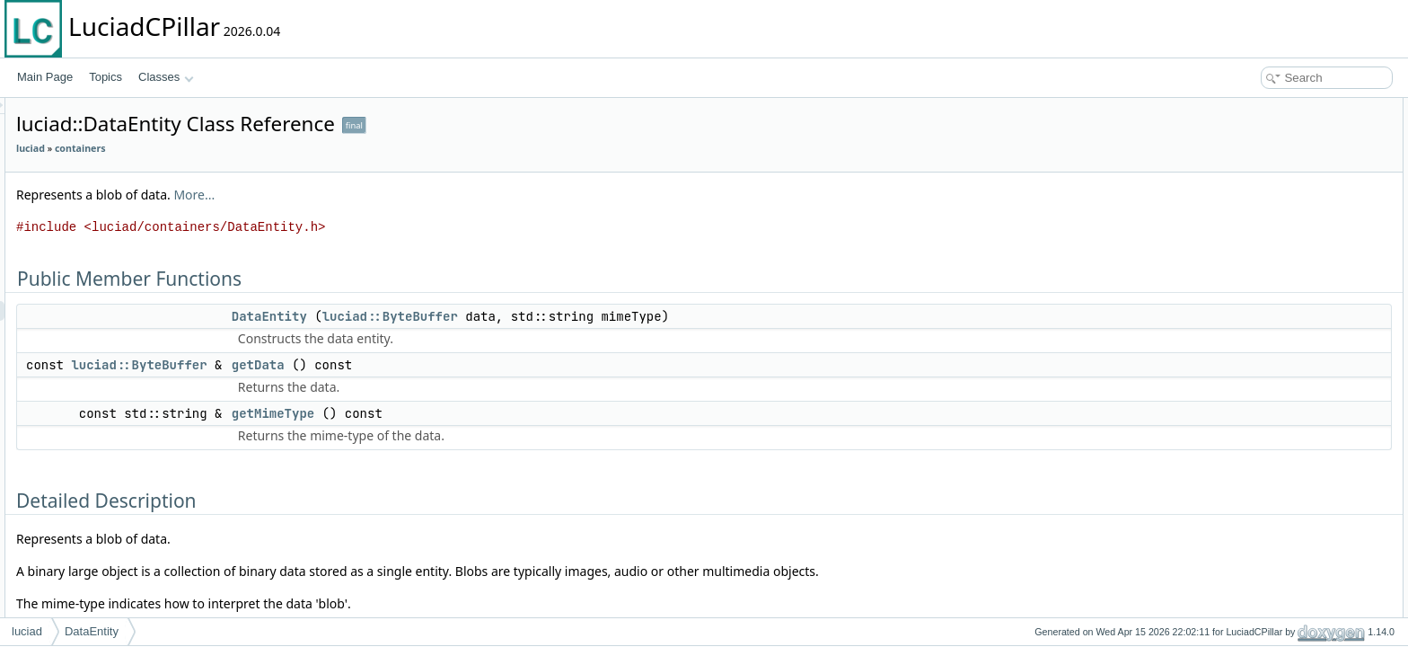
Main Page (45, 77)
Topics (105, 77)
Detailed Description (1256, 187)
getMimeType (497, 413)
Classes (166, 77)
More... (418, 194)
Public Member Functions (1268, 108)
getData (482, 365)
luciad (255, 148)
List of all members (1253, 305)
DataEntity (494, 316)
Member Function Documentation (1287, 246)
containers (304, 148)
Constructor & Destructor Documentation (1305, 206)
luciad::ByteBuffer (614, 316)
